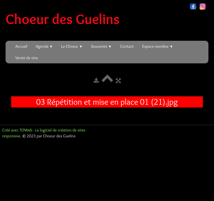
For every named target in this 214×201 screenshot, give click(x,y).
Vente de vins (26, 57)
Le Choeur (72, 46)
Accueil (21, 46)
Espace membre (157, 46)
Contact (127, 46)
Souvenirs (101, 46)
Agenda (44, 46)
